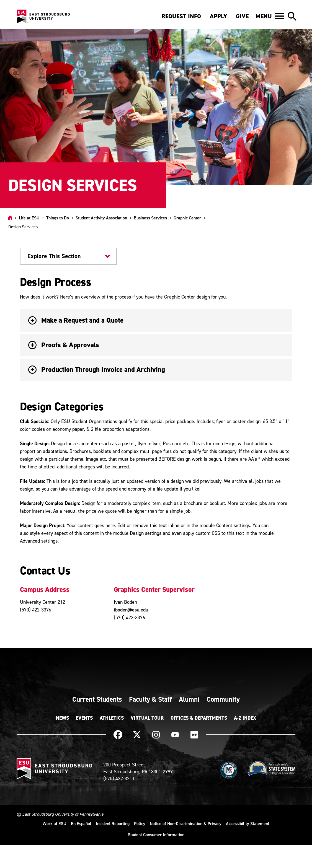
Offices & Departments (199, 718)
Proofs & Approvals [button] (63, 344)
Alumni (189, 699)
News (62, 718)
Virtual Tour (147, 718)
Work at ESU (54, 823)
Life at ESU (29, 218)
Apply (218, 16)
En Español (81, 823)
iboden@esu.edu (131, 609)
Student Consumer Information (156, 834)
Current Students (97, 699)
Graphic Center (187, 218)
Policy (139, 823)
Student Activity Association (101, 218)
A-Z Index (245, 718)
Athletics (112, 718)
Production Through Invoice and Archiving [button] (96, 369)
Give (242, 16)
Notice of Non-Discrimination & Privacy (185, 823)
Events (84, 718)
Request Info (181, 16)
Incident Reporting (113, 823)
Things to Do (57, 218)
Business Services (150, 218)
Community (223, 699)
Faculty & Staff (150, 699)
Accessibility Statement (247, 823)
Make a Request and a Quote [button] (75, 320)
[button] (270, 16)
